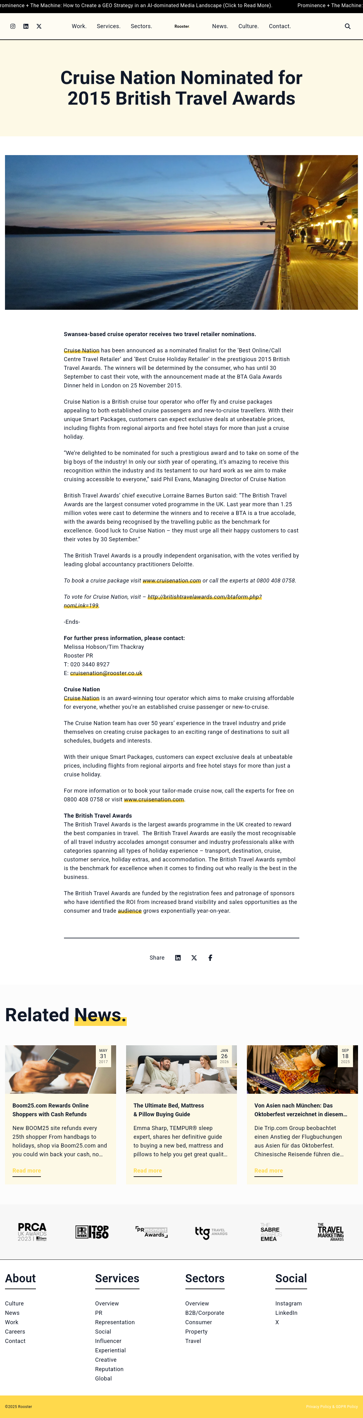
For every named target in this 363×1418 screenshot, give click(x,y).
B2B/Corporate (204, 1313)
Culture (14, 1303)
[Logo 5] (271, 1231)
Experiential (110, 1350)
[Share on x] (194, 958)
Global (103, 1378)
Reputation (109, 1369)
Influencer (108, 1341)
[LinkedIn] (25, 26)
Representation (115, 1322)
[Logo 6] (331, 1231)
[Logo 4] (211, 1231)
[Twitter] (39, 26)
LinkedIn (286, 1313)
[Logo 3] (151, 1231)
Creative (106, 1359)
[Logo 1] (32, 1231)
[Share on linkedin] (178, 958)
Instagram (288, 1303)
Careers (15, 1331)
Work (11, 1322)
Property (196, 1331)
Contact (15, 1341)
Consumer (198, 1322)
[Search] (347, 26)
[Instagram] (12, 26)
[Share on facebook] (210, 958)
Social (103, 1331)
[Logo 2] (92, 1231)
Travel (193, 1341)
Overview (107, 1303)
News (12, 1313)
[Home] (182, 26)
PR (98, 1313)
